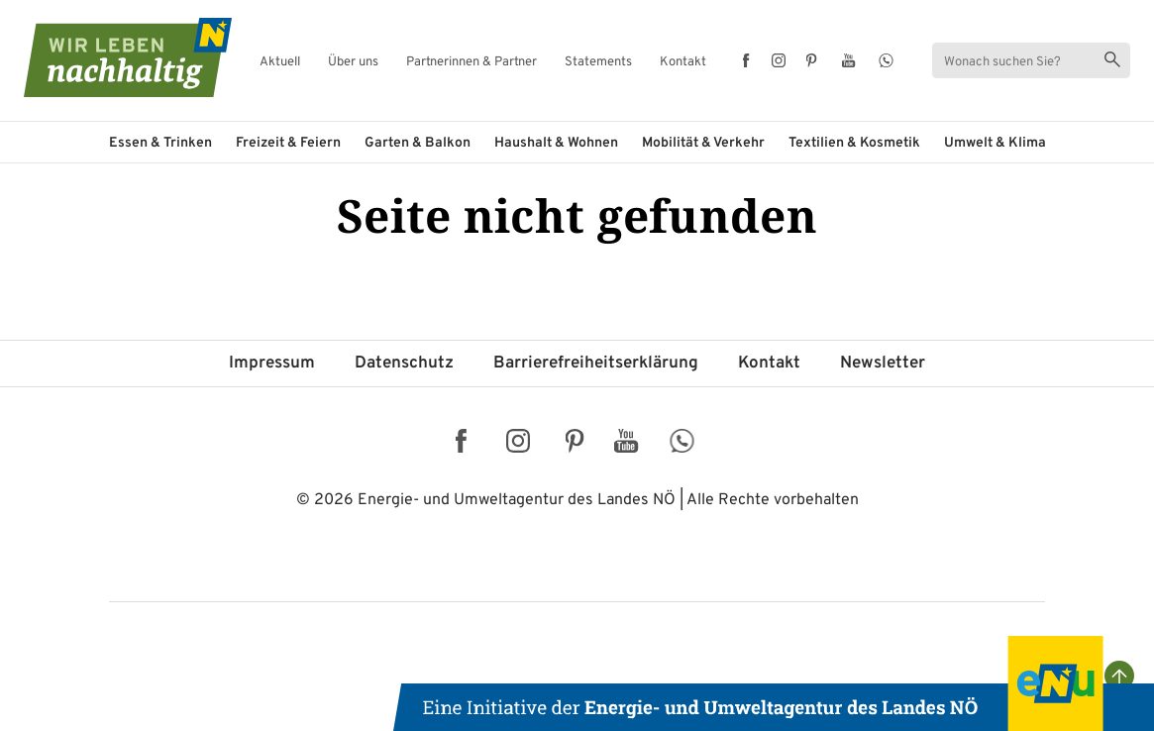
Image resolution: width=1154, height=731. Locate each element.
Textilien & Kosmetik (854, 143)
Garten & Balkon (418, 143)
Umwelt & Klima (995, 143)
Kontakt (683, 62)
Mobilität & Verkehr (703, 143)
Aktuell (280, 62)
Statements (598, 62)
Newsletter (882, 363)
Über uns (353, 62)
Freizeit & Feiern (288, 143)
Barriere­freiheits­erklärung (595, 363)
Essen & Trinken (160, 143)
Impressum (272, 363)
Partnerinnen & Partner (471, 62)
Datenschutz (404, 363)
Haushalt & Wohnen (556, 143)
